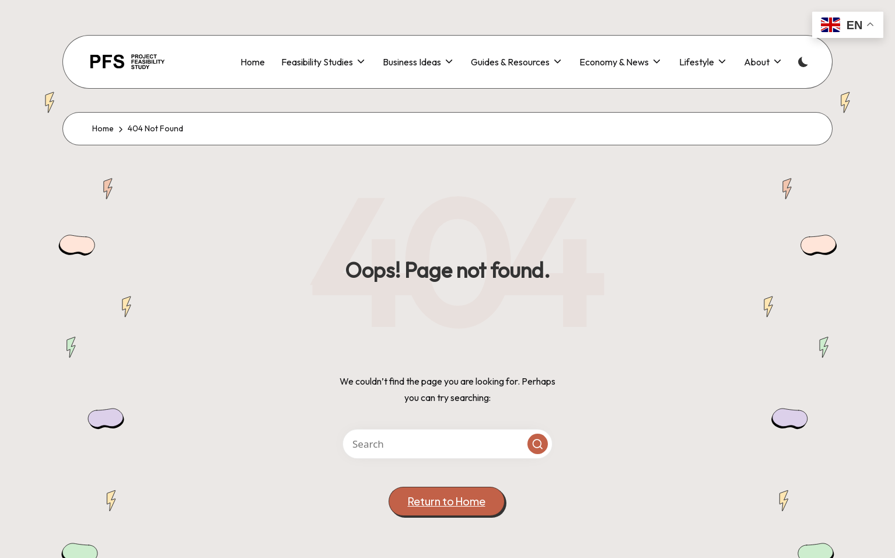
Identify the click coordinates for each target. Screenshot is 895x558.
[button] (537, 444)
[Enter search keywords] (447, 444)
